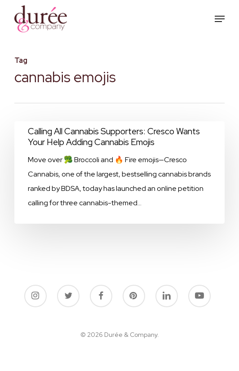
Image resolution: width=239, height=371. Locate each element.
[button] (220, 18)
